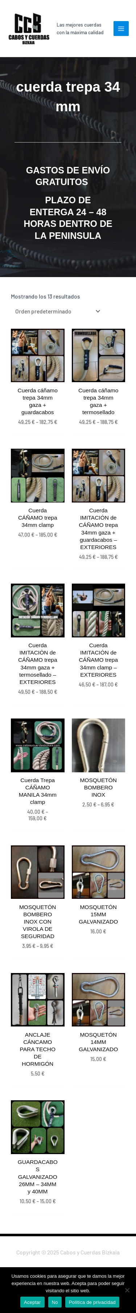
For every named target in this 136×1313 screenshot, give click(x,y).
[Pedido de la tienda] (56, 311)
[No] (127, 1290)
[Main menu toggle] (121, 28)
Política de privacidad (92, 1302)
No (55, 1302)
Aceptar (32, 1302)
